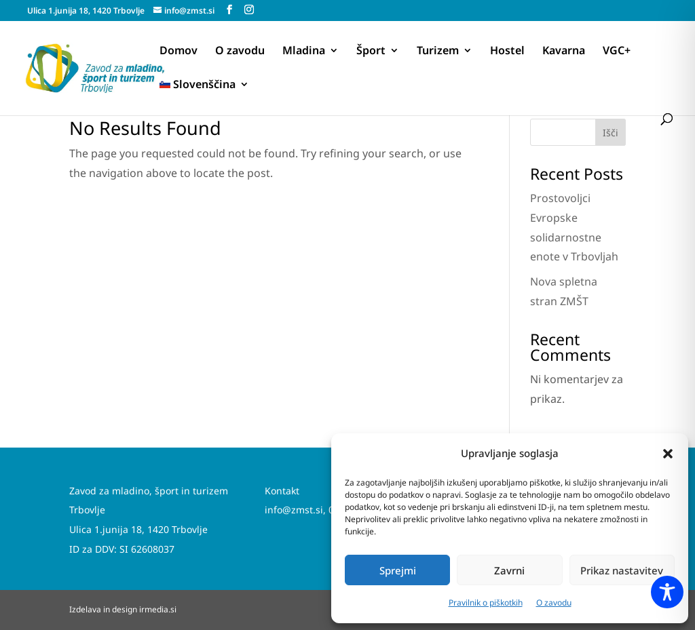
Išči (610, 132)
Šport (371, 51)
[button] (668, 453)
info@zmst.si (294, 509)
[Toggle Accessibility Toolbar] (667, 592)
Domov (178, 51)
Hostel (507, 51)
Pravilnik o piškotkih (486, 602)
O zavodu (553, 602)
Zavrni (509, 570)
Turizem (438, 51)
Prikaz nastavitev (621, 570)
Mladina (303, 51)
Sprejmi (397, 570)
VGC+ (617, 51)
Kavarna (563, 51)
